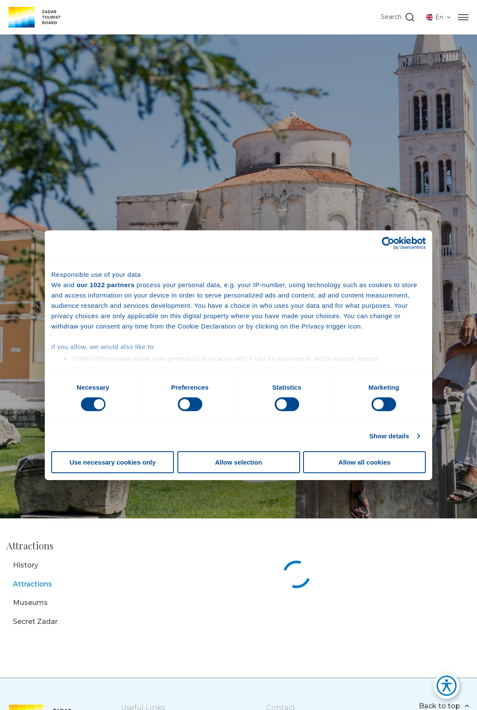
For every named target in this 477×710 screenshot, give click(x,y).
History (25, 565)
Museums (30, 602)
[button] (442, 688)
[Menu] (463, 17)
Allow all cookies (364, 462)
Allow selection (238, 462)
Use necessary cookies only (112, 462)
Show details (389, 436)
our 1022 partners (105, 284)
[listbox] (439, 17)
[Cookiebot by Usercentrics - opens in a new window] (388, 242)
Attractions (32, 584)
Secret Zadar (35, 621)
